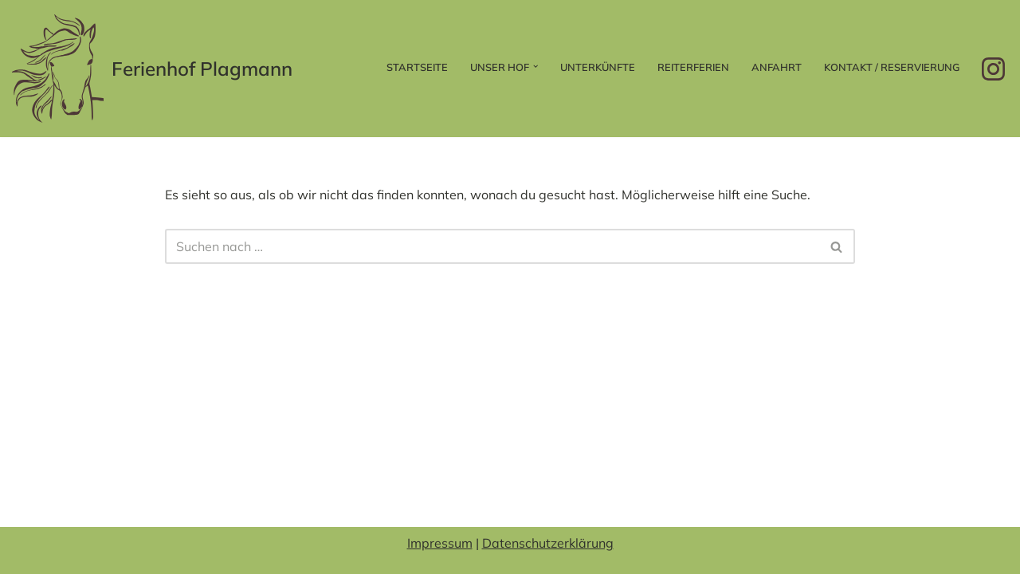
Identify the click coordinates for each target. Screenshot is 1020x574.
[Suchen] (492, 246)
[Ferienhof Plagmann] (152, 68)
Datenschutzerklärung (548, 543)
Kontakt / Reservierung (891, 67)
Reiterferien (693, 67)
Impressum (440, 543)
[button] (535, 66)
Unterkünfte (597, 67)
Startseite (417, 67)
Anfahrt (776, 67)
